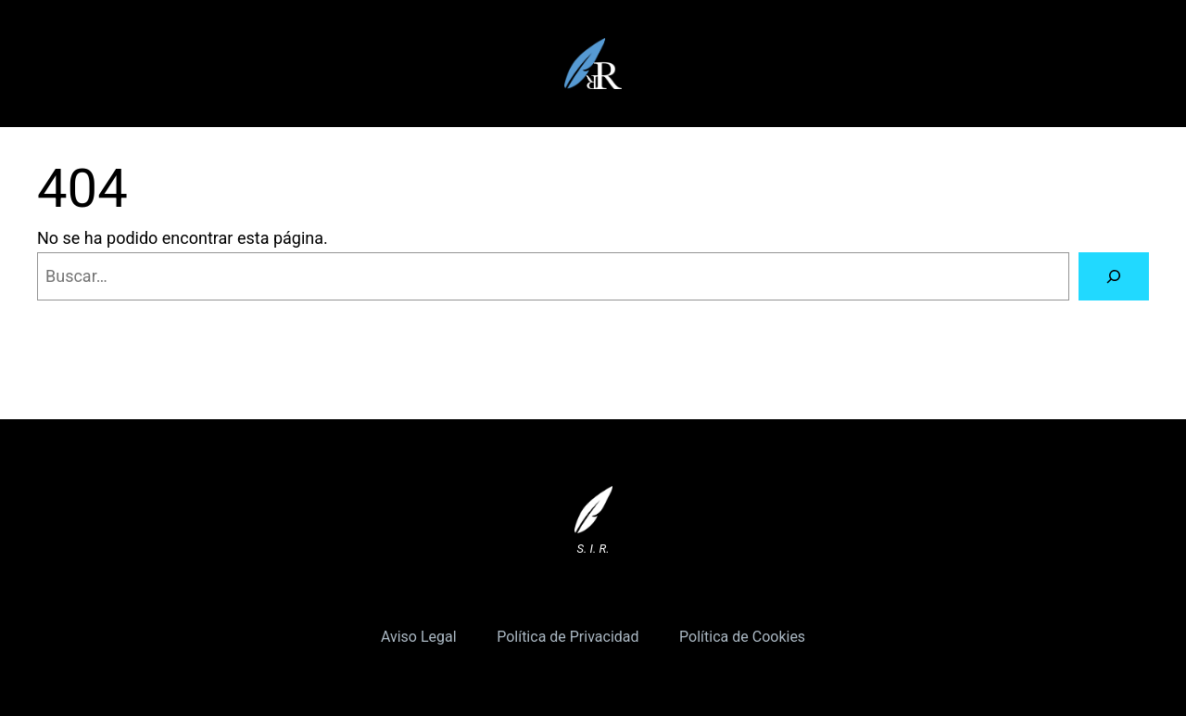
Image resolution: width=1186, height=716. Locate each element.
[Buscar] (1114, 276)
